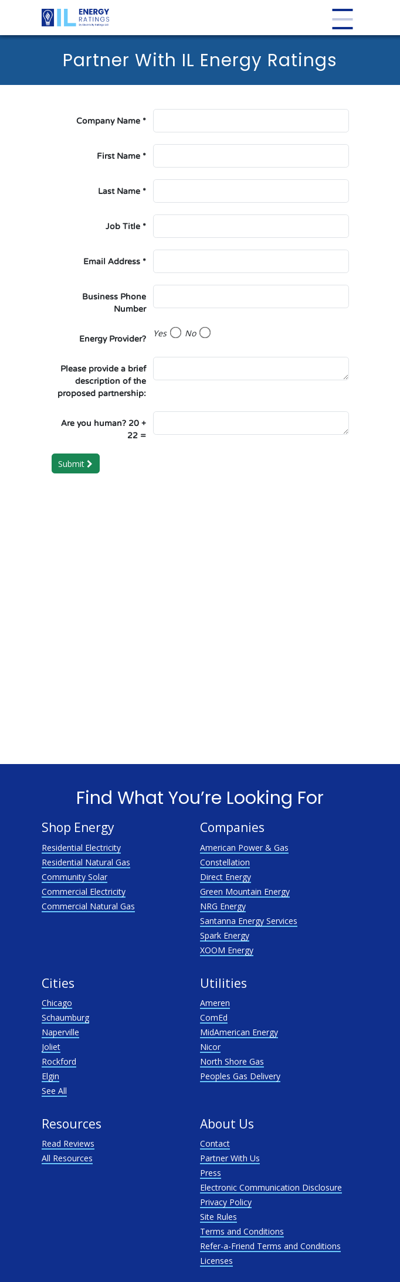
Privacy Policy (226, 1202)
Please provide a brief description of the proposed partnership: (101, 381)
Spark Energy (224, 935)
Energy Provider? (112, 339)
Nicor (210, 1046)
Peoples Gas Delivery (240, 1076)
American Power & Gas (244, 847)
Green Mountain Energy (245, 891)
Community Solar (74, 876)
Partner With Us (230, 1158)
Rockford (59, 1061)
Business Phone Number (114, 303)
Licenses (216, 1260)
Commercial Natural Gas (88, 906)
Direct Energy (225, 876)
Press (210, 1172)
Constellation (225, 862)
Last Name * (122, 191)
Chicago (57, 1002)
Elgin (50, 1076)
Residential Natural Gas (86, 862)
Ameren (215, 1002)
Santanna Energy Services (248, 920)
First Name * (121, 156)
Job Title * (126, 226)
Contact (215, 1143)
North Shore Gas (232, 1061)
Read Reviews (68, 1143)
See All (54, 1090)
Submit (75, 463)
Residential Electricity (81, 847)
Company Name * (111, 121)
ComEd (214, 1017)
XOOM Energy (226, 950)
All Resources (67, 1158)
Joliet (51, 1046)
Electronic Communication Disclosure (271, 1187)
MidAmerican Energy (239, 1032)
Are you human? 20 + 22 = (103, 429)
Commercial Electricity (84, 891)
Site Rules (218, 1216)
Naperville (60, 1032)
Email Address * (114, 262)
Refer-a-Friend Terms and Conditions (270, 1246)
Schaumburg (65, 1017)
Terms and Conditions (242, 1231)
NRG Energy (223, 906)
